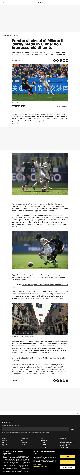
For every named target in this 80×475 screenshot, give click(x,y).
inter (13, 106)
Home (4, 35)
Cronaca (4, 440)
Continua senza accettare (67, 462)
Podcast (23, 444)
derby (23, 106)
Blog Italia (10, 35)
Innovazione (5, 448)
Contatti (43, 446)
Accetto (67, 456)
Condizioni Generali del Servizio (42, 432)
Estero (3, 442)
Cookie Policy (45, 448)
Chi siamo (44, 440)
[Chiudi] (77, 462)
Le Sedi (43, 442)
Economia (4, 444)
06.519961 (65, 447)
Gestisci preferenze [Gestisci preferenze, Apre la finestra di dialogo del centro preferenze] (67, 467)
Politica (4, 446)
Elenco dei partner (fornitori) (40, 458)
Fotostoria (24, 442)
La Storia (43, 444)
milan (18, 106)
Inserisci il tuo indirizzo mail (11, 425)
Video (22, 440)
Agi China (16, 35)
